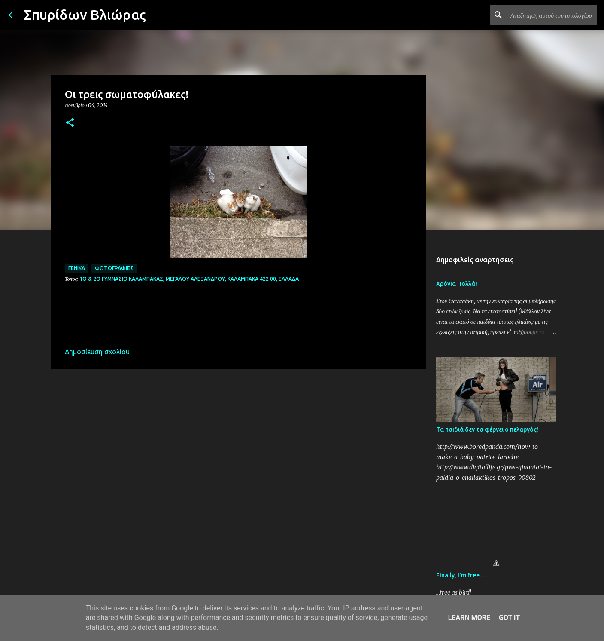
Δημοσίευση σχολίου (97, 352)
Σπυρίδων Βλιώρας (85, 14)
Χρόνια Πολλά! (456, 283)
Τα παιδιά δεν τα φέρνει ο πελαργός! (487, 429)
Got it (509, 617)
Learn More (469, 617)
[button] (70, 123)
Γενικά (76, 268)
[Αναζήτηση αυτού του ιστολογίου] (552, 15)
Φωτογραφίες (114, 268)
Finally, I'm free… (461, 575)
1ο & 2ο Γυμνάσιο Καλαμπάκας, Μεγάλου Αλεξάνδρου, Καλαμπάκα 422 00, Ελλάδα (189, 279)
